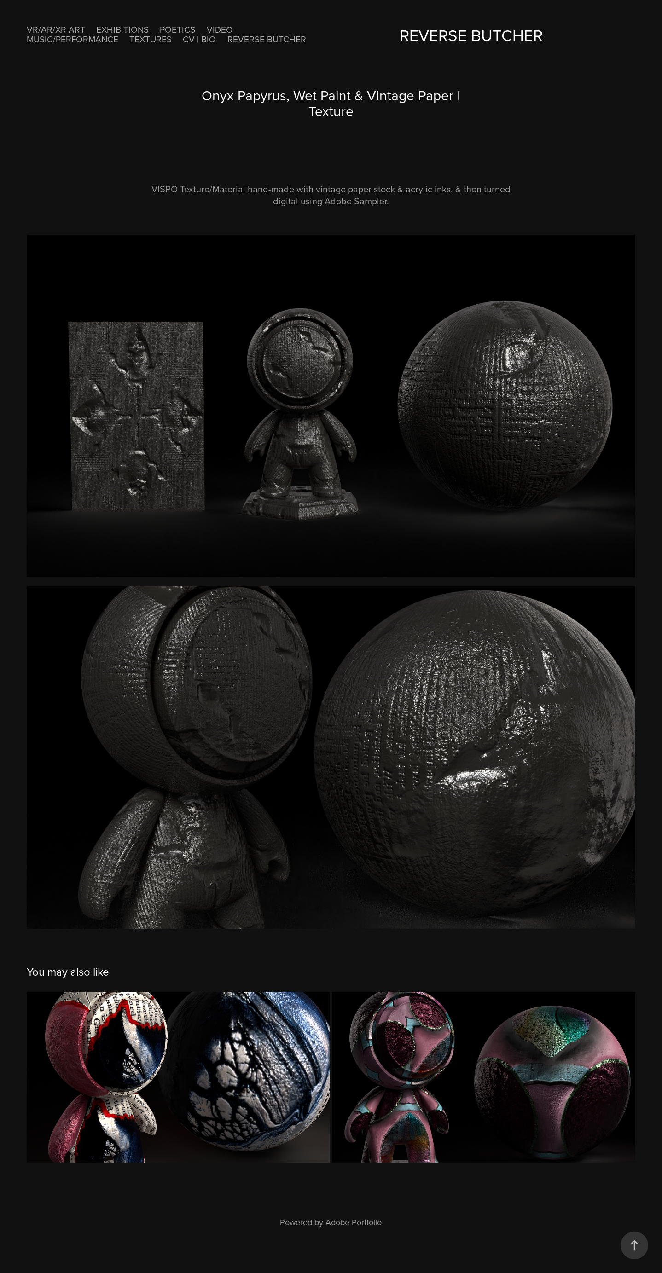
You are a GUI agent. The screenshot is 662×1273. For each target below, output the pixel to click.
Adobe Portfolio (353, 1222)
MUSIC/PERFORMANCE (72, 39)
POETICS (177, 29)
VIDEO (220, 29)
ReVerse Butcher (266, 39)
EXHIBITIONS (122, 29)
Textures (150, 39)
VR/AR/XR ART (56, 29)
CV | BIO (199, 39)
